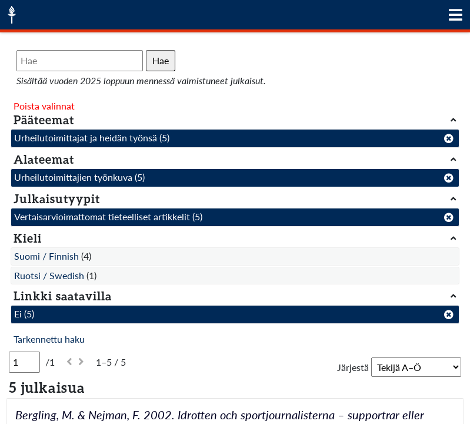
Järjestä (353, 367)
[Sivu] (24, 362)
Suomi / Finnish (46, 255)
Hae (160, 60)
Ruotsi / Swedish (49, 275)
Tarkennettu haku (49, 338)
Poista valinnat (44, 105)
